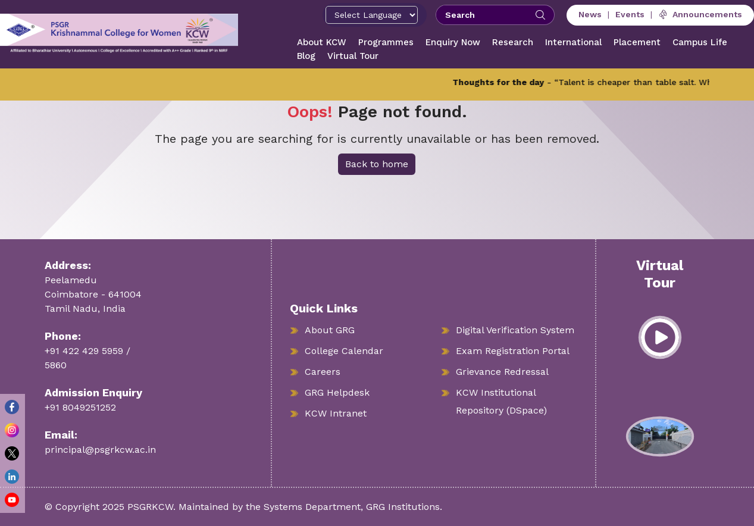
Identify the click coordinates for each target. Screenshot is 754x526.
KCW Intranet (336, 413)
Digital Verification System (515, 330)
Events (630, 14)
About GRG (330, 330)
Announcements (700, 14)
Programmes (386, 42)
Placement (637, 42)
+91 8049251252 (80, 407)
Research (512, 42)
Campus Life (699, 42)
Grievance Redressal (502, 371)
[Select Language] (372, 15)
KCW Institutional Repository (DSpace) (501, 401)
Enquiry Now (453, 42)
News (590, 14)
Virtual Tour (352, 56)
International (573, 42)
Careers (322, 371)
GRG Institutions (403, 506)
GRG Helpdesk (337, 392)
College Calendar (344, 350)
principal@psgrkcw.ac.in (100, 449)
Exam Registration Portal (513, 350)
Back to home (376, 164)
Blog (306, 56)
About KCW (321, 42)
